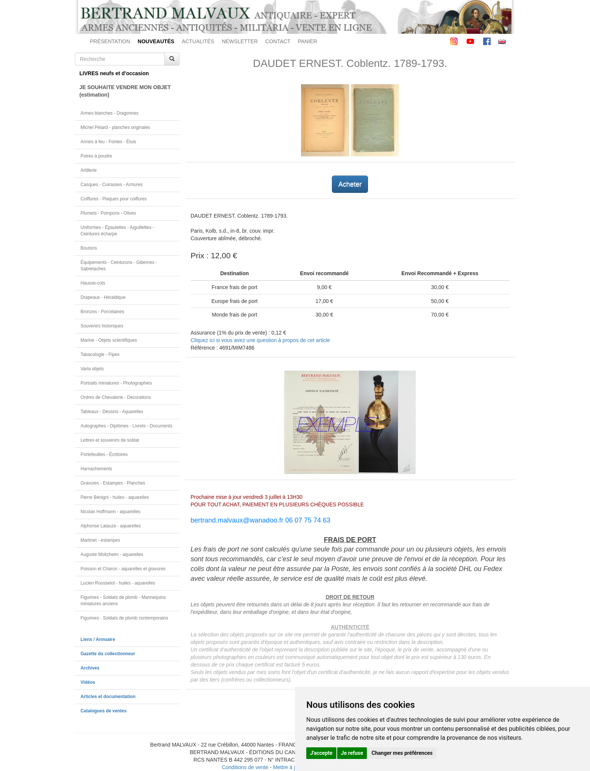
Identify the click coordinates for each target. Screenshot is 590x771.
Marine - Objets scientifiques (109, 340)
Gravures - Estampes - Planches (113, 483)
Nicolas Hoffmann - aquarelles (110, 511)
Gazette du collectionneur (108, 653)
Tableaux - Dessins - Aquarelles (112, 411)
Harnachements (96, 468)
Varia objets (92, 368)
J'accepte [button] (321, 753)
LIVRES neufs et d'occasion (114, 73)
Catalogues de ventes (103, 710)
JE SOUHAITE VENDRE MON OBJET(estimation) (125, 91)
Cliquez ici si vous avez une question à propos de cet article (260, 340)
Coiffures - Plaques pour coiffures (114, 198)
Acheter (350, 184)
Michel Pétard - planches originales (115, 127)
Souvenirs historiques (102, 326)
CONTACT (277, 41)
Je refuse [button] (352, 753)
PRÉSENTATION (110, 41)
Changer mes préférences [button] (402, 753)
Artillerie (89, 170)
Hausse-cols (93, 283)
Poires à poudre (96, 156)
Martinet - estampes (100, 540)
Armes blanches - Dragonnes (109, 113)
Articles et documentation (108, 696)
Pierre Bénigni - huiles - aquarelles (115, 497)
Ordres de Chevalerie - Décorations (116, 397)
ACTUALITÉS (198, 41)
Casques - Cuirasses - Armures (112, 184)
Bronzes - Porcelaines (102, 311)
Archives (90, 668)
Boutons (89, 248)
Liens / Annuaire (98, 639)
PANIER (307, 41)
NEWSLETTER (240, 41)
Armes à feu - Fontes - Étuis (108, 141)
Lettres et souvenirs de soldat (110, 440)
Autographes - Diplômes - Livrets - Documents (126, 426)
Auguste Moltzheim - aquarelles (112, 554)
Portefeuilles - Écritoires (104, 454)
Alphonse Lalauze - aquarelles (111, 526)
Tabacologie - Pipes (100, 354)
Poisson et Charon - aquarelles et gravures (123, 568)
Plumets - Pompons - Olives (108, 213)
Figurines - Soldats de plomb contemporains (124, 618)
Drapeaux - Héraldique (103, 297)
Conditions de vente (245, 767)
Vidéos (88, 682)
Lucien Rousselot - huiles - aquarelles (118, 583)
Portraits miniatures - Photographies (116, 383)
